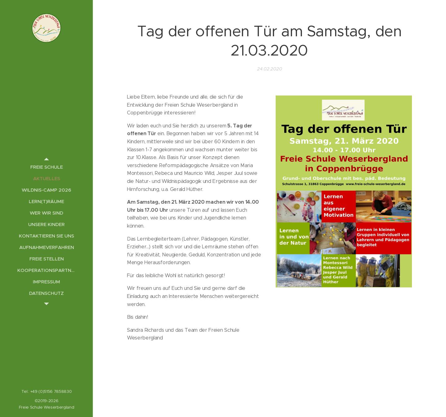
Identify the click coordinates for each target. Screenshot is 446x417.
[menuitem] (46, 167)
